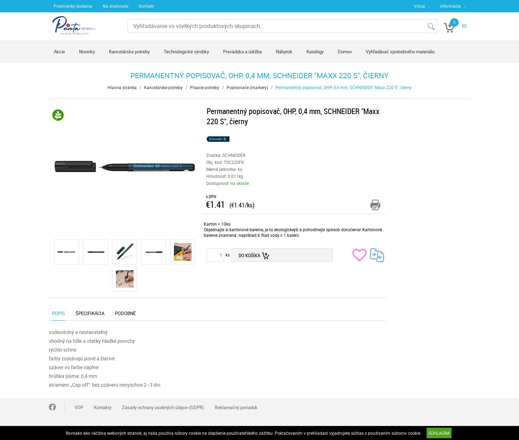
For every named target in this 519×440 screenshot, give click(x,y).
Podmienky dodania (73, 6)
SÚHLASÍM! (439, 433)
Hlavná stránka (122, 87)
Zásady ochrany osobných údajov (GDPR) (163, 407)
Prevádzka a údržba (242, 51)
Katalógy (315, 51)
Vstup (419, 6)
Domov (345, 51)
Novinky (87, 51)
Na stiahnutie (115, 6)
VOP (78, 407)
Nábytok (284, 51)
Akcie (59, 51)
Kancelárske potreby (129, 51)
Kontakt (146, 6)
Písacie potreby (204, 87)
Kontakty (102, 407)
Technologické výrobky (186, 51)
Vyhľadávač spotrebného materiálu (400, 51)
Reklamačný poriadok (236, 407)
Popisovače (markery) (247, 87)
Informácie (450, 6)
